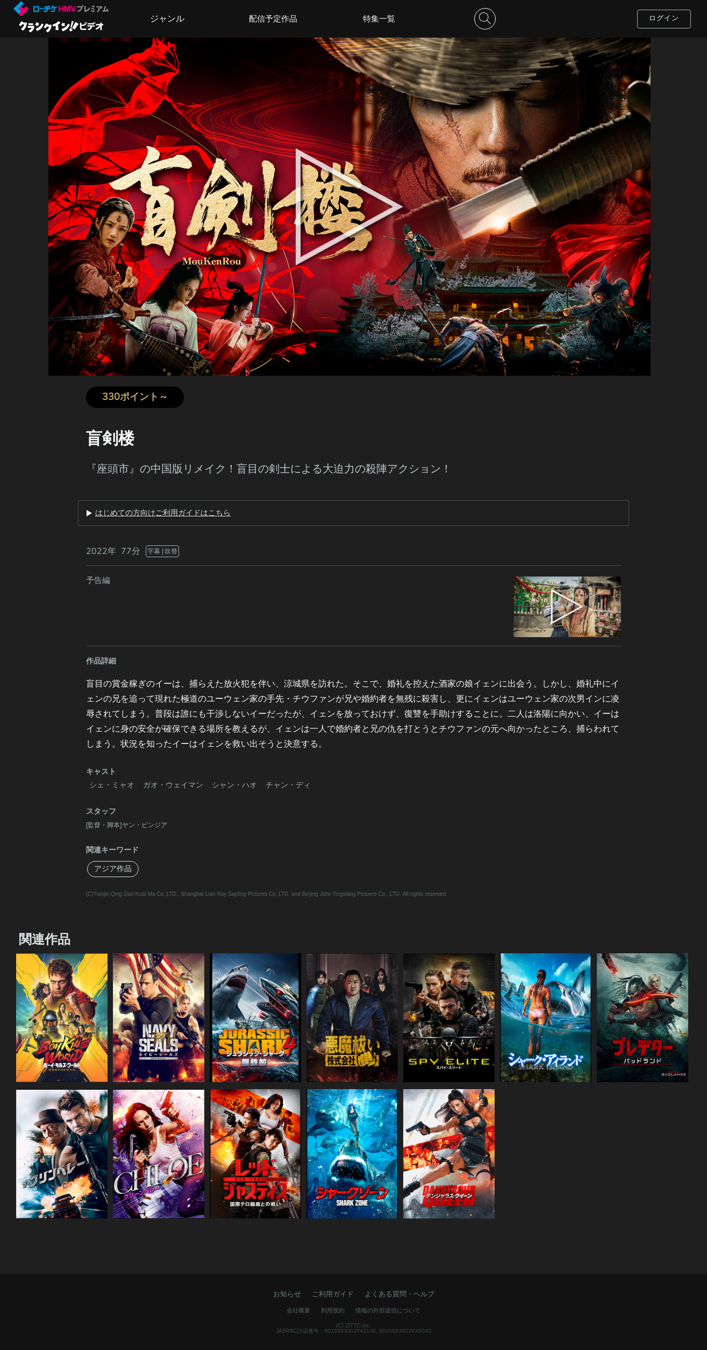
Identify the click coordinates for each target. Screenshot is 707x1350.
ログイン (664, 18)
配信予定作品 (273, 18)
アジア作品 (113, 869)
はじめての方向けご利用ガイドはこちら (163, 513)
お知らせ (287, 1294)
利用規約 (333, 1311)
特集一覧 (379, 18)
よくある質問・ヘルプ (399, 1294)
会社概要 (298, 1311)
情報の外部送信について (387, 1311)
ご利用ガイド (333, 1294)
